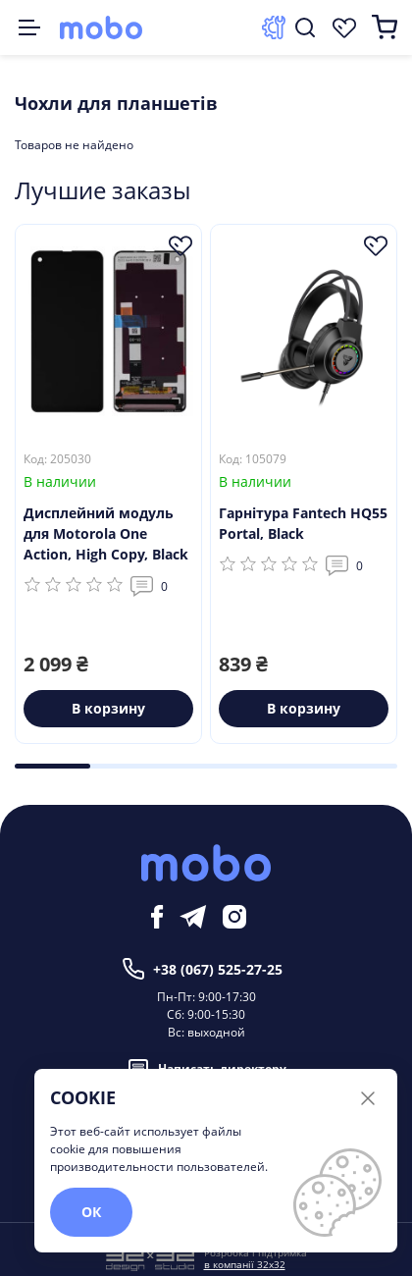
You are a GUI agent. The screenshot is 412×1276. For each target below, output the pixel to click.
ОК (91, 1211)
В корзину (108, 708)
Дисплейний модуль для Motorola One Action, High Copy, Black (106, 533)
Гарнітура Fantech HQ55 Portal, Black (303, 523)
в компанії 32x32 (244, 1264)
